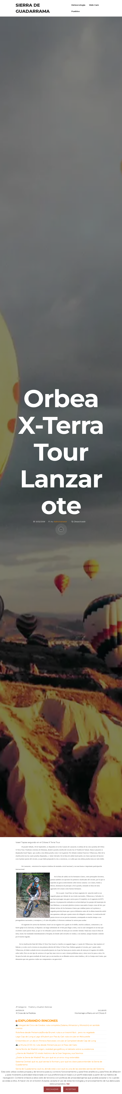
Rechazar (52, 1089)
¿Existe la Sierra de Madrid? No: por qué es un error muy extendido (47, 1057)
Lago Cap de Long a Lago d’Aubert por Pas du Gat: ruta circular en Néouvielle (53, 1036)
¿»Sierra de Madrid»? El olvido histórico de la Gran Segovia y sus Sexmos (49, 1053)
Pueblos (75, 11)
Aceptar (71, 1089)
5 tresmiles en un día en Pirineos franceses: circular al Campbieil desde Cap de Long (56, 1041)
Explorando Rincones (38, 1021)
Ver (68, 1084)
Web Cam (94, 5)
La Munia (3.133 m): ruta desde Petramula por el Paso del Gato (46, 1045)
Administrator (60, 521)
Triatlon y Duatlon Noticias (40, 1007)
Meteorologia (78, 5)
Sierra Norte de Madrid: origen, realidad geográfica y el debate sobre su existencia (55, 1049)
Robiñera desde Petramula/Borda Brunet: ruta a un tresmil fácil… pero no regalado (55, 1032)
